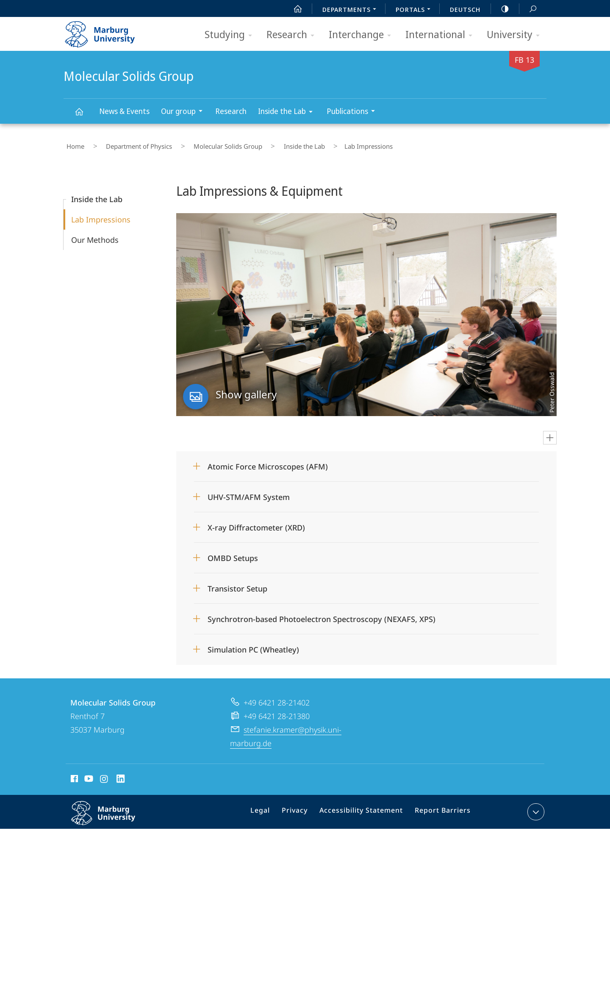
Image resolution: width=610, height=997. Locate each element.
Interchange (362, 35)
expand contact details (534, 806)
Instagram (104, 774)
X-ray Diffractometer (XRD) (256, 521)
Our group (184, 112)
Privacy (303, 808)
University (516, 35)
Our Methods (95, 234)
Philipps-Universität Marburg (112, 814)
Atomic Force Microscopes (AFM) (268, 460)
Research (293, 35)
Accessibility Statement (364, 808)
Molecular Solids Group (84, 115)
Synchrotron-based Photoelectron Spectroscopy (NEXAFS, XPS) (321, 613)
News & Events (124, 111)
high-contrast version (500, 9)
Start (293, 9)
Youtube (88, 774)
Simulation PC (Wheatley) (253, 643)
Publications (353, 112)
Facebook (73, 774)
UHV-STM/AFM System (249, 491)
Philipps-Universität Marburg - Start (109, 31)
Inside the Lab (288, 112)
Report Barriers (440, 808)
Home (72, 143)
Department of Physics (125, 143)
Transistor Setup (237, 582)
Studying (231, 35)
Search (528, 9)
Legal (271, 808)
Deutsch (465, 9)
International (441, 35)
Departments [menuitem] (351, 10)
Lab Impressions (100, 213)
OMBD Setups (233, 552)
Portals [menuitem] (415, 10)
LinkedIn (121, 774)
